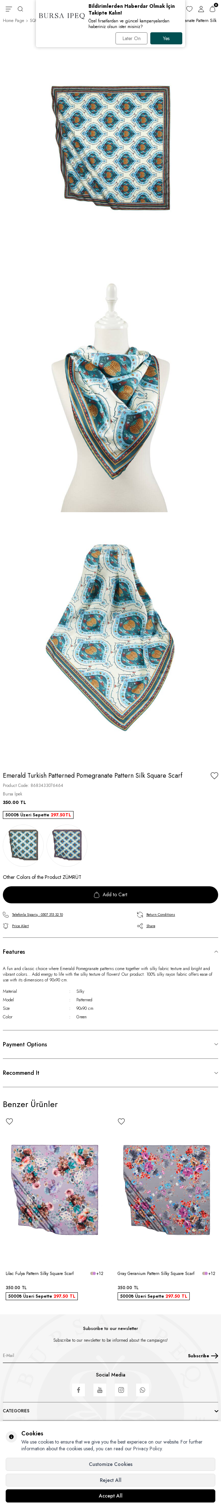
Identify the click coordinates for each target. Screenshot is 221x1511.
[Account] (201, 9)
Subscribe (203, 1356)
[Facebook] (78, 1390)
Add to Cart (110, 894)
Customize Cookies (111, 1464)
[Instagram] (121, 1390)
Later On (132, 38)
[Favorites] (189, 9)
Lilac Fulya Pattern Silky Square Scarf (40, 1273)
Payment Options (25, 1044)
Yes (166, 38)
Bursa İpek (12, 794)
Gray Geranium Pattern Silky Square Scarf (156, 1273)
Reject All (111, 1480)
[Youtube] (99, 1390)
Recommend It (21, 1073)
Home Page (13, 20)
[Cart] (212, 9)
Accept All (111, 1495)
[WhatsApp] (142, 1390)
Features (14, 952)
